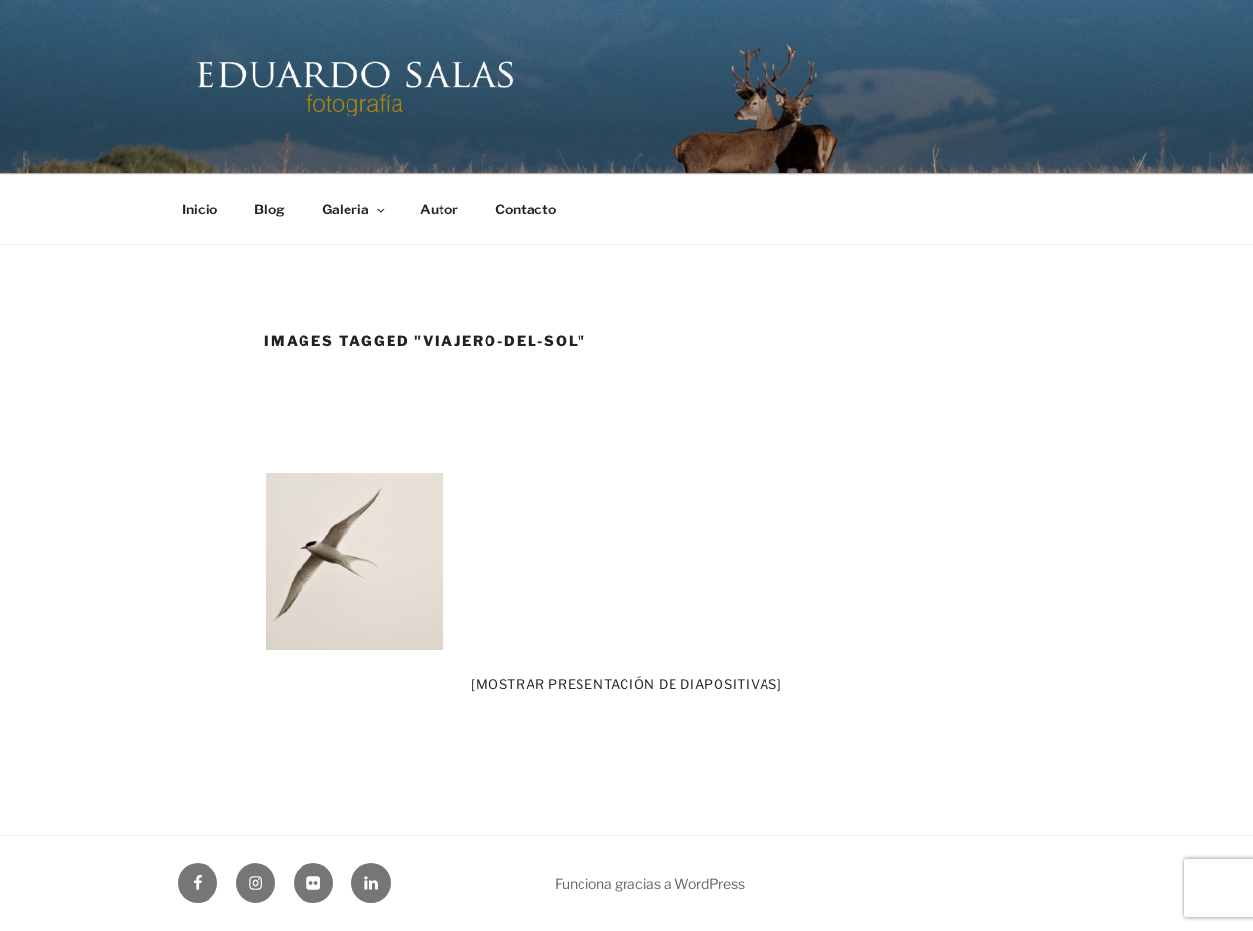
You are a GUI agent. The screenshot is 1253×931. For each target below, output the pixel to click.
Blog (270, 209)
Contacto (525, 209)
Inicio (199, 209)
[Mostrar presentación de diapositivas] (626, 684)
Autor (439, 209)
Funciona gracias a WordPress (650, 883)
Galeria (355, 209)
